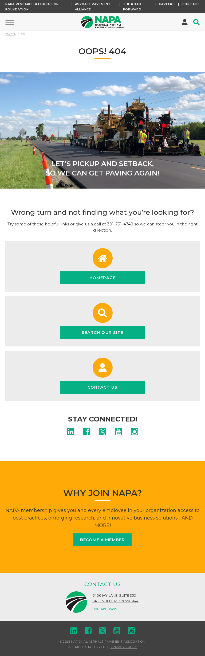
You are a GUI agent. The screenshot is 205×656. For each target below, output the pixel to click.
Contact (191, 4)
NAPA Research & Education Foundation (32, 6)
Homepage (102, 277)
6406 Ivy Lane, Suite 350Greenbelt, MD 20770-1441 (115, 598)
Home (10, 34)
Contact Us (103, 387)
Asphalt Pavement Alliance (93, 6)
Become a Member (102, 539)
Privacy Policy (124, 647)
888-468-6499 (104, 609)
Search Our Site (102, 332)
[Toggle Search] (196, 22)
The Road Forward (132, 6)
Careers (167, 4)
